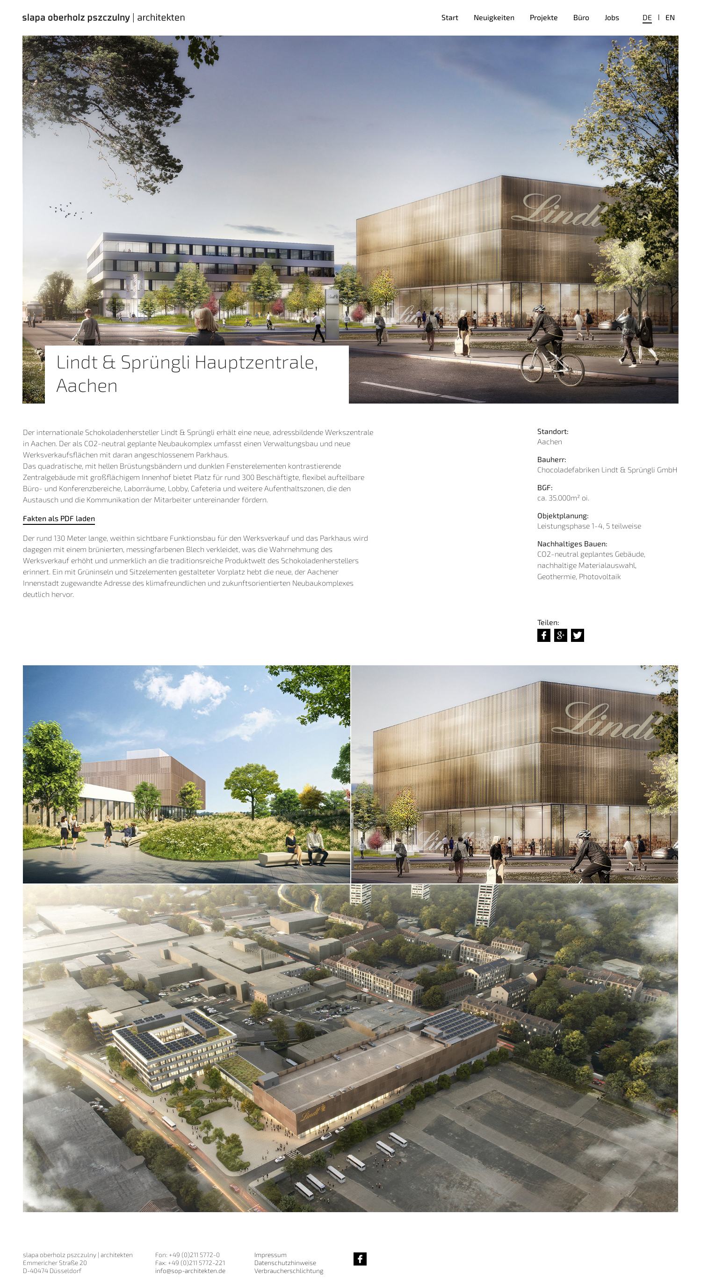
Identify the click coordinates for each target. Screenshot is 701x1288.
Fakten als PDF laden (59, 518)
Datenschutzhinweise (285, 1262)
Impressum (270, 1255)
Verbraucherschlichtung (288, 1270)
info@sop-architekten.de (190, 1270)
